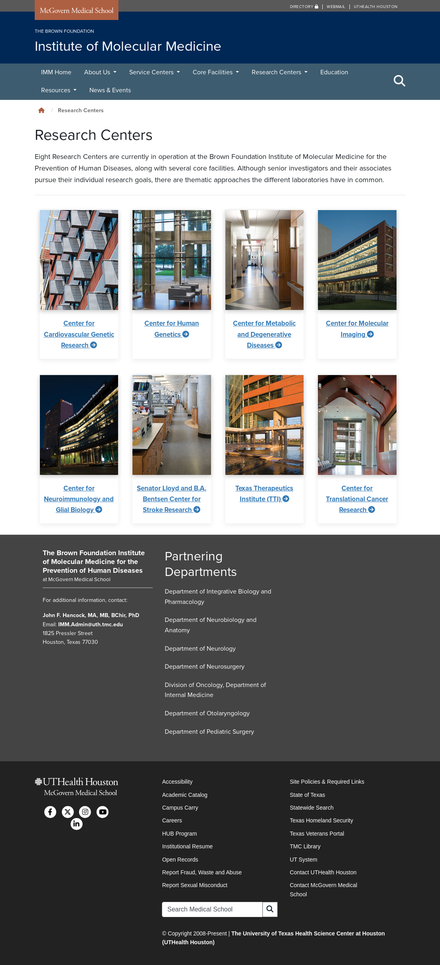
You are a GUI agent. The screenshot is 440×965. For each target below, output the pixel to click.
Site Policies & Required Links (327, 781)
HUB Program (179, 833)
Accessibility (177, 781)
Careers (172, 820)
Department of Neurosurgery (205, 667)
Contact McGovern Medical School (323, 889)
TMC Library (305, 846)
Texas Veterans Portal (317, 833)
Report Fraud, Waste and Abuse (201, 872)
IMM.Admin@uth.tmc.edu (90, 624)
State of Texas (307, 795)
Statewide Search (311, 807)
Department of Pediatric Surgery (209, 732)
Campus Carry (180, 807)
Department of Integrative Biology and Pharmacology (218, 597)
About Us (98, 72)
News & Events (110, 90)
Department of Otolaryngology (207, 713)
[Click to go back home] (41, 110)
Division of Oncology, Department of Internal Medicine (215, 690)
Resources (56, 90)
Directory (304, 6)
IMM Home (56, 72)
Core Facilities (213, 72)
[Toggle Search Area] (400, 81)
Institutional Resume (187, 846)
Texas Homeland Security (321, 820)
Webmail (336, 6)
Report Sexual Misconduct (194, 885)
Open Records (180, 859)
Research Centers (277, 72)
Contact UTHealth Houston (323, 872)
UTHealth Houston (376, 6)
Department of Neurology (200, 649)
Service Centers (152, 72)
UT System (303, 859)
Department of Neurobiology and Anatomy (211, 625)
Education (334, 72)
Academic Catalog (184, 795)
